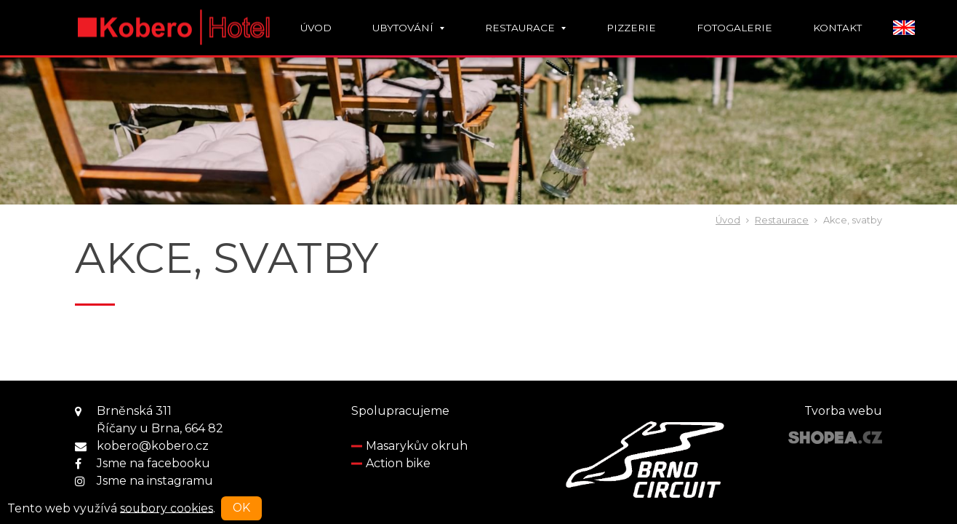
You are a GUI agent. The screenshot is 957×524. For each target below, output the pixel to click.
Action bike (398, 463)
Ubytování (408, 27)
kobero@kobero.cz (153, 446)
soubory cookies (166, 508)
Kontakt (837, 27)
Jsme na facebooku (153, 463)
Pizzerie (631, 27)
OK (241, 508)
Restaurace (525, 27)
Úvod (316, 27)
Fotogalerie (734, 27)
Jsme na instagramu (155, 481)
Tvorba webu (843, 411)
